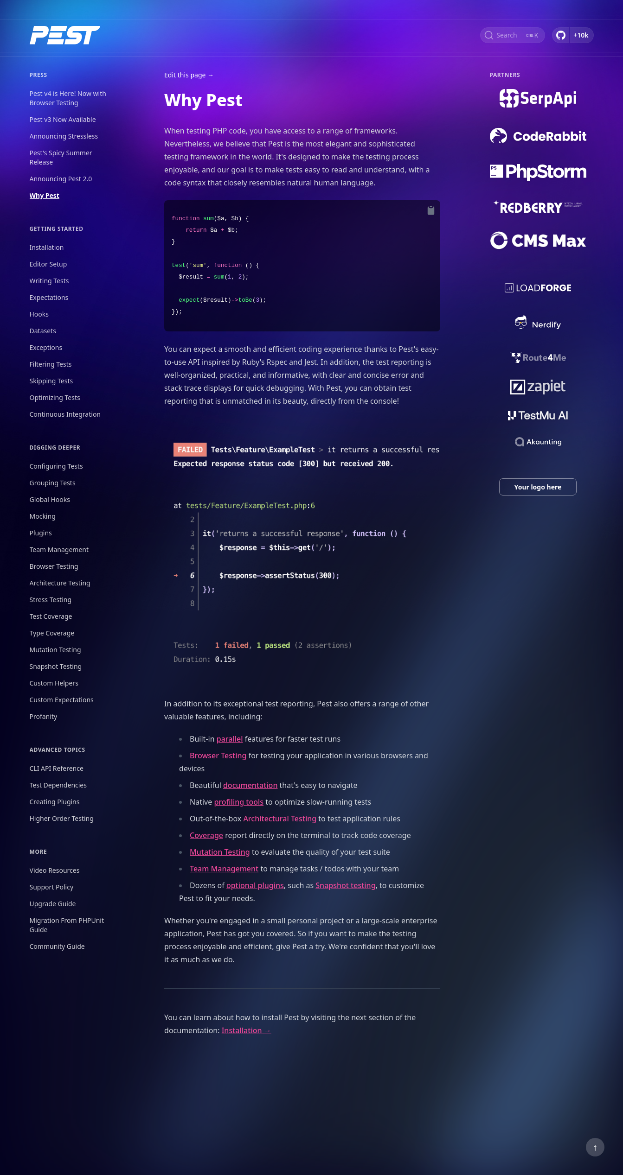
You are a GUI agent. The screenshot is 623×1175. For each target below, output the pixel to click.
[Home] (65, 35)
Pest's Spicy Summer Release (61, 157)
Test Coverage (51, 616)
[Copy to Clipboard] (431, 210)
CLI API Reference (56, 768)
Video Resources (55, 870)
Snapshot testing (345, 885)
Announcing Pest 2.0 (61, 178)
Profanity (44, 716)
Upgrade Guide (53, 903)
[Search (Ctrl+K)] (513, 35)
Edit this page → (189, 74)
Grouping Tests (53, 482)
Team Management (59, 549)
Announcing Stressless (64, 136)
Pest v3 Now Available (63, 119)
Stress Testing (51, 599)
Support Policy (52, 887)
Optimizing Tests (55, 397)
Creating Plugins (55, 801)
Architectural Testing (279, 818)
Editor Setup (48, 264)
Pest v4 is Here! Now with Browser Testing (68, 98)
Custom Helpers (54, 683)
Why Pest (44, 195)
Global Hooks (50, 499)
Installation (47, 247)
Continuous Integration (65, 414)
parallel (230, 739)
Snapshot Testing (56, 666)
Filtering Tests (51, 364)
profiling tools (238, 802)
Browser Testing (54, 566)
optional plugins (255, 885)
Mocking (43, 516)
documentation (250, 785)
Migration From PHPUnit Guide (67, 925)
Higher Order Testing (62, 818)
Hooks (39, 314)
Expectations (49, 297)
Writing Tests (49, 280)
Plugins (41, 532)
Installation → (246, 1030)
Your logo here (538, 487)
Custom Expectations (62, 699)
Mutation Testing (55, 649)
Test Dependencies (58, 785)
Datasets (43, 330)
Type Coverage (52, 633)
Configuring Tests (56, 466)
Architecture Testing (60, 582)
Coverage (206, 835)
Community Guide (57, 946)
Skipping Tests (51, 380)
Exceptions (46, 347)
